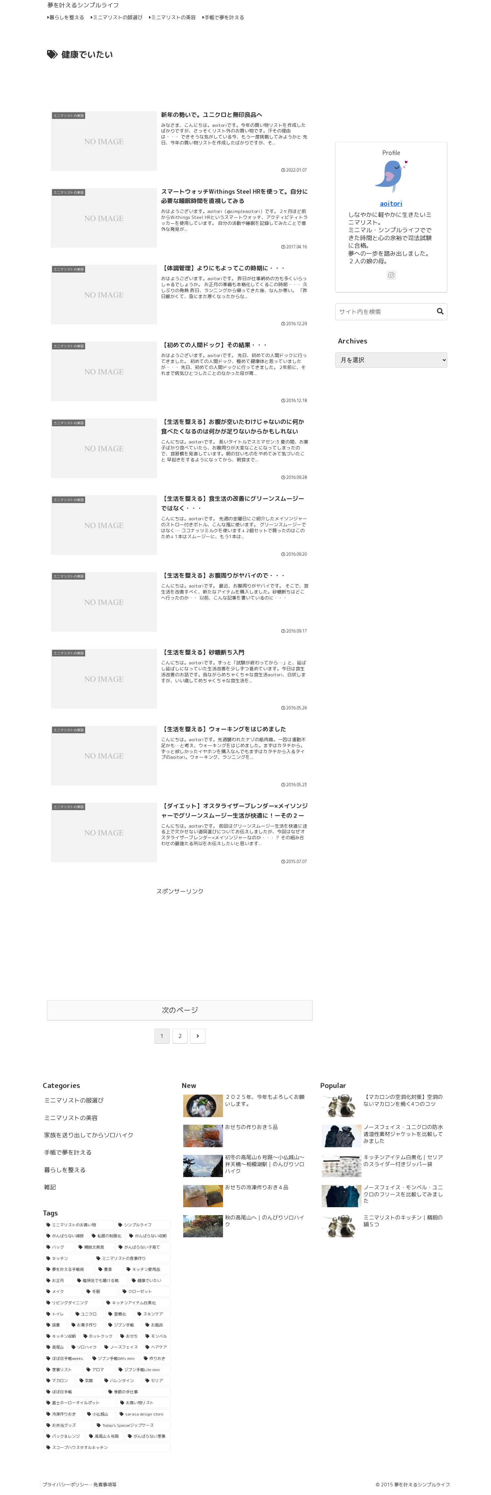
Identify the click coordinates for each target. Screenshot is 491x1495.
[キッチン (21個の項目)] (67, 1259)
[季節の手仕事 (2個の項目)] (137, 1393)
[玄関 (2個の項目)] (88, 1382)
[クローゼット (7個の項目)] (145, 1293)
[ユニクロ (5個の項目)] (88, 1315)
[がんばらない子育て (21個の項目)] (143, 1248)
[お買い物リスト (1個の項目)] (143, 1404)
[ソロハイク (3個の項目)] (84, 1348)
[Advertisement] (180, 80)
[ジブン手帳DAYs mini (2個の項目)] (114, 1360)
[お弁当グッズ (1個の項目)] (67, 1426)
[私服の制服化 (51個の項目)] (107, 1237)
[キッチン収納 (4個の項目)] (61, 1337)
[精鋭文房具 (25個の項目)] (95, 1248)
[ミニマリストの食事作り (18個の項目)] (131, 1259)
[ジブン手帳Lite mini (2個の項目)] (143, 1371)
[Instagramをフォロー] (391, 275)
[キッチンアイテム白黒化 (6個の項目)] (136, 1304)
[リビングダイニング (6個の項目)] (72, 1304)
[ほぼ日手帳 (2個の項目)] (73, 1393)
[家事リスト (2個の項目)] (62, 1371)
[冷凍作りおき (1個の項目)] (63, 1415)
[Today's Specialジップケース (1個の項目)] (132, 1426)
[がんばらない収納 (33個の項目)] (148, 1237)
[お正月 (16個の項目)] (58, 1282)
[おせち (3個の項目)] (129, 1337)
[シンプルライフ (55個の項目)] (142, 1226)
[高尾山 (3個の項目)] (55, 1348)
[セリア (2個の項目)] (156, 1382)
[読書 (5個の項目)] (55, 1326)
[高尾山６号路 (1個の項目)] (105, 1437)
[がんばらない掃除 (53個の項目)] (65, 1237)
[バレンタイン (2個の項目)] (121, 1382)
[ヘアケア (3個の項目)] (156, 1348)
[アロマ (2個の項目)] (98, 1371)
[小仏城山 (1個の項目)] (100, 1415)
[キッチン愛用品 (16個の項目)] (147, 1270)
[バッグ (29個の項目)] (58, 1248)
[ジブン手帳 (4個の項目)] (123, 1326)
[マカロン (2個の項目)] (59, 1382)
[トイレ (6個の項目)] (57, 1315)
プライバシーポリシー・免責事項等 (81, 1485)
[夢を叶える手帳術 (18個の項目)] (68, 1270)
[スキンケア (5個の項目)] (152, 1315)
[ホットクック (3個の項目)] (98, 1337)
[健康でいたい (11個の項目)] (149, 1282)
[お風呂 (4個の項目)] (156, 1326)
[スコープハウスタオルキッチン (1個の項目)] (106, 1449)
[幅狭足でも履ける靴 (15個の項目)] (101, 1282)
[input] (391, 311)
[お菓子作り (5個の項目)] (86, 1326)
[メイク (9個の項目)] (62, 1293)
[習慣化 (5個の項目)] (119, 1315)
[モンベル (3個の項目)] (156, 1337)
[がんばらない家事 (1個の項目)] (147, 1437)
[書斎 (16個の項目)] (108, 1270)
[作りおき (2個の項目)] (155, 1360)
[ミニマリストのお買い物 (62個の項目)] (78, 1226)
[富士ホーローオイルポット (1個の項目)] (79, 1404)
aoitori (391, 203)
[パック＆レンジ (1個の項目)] (64, 1437)
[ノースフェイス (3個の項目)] (121, 1348)
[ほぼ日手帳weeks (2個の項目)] (65, 1360)
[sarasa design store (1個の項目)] (143, 1415)
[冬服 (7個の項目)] (100, 1293)
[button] (437, 311)
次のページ (180, 1011)
